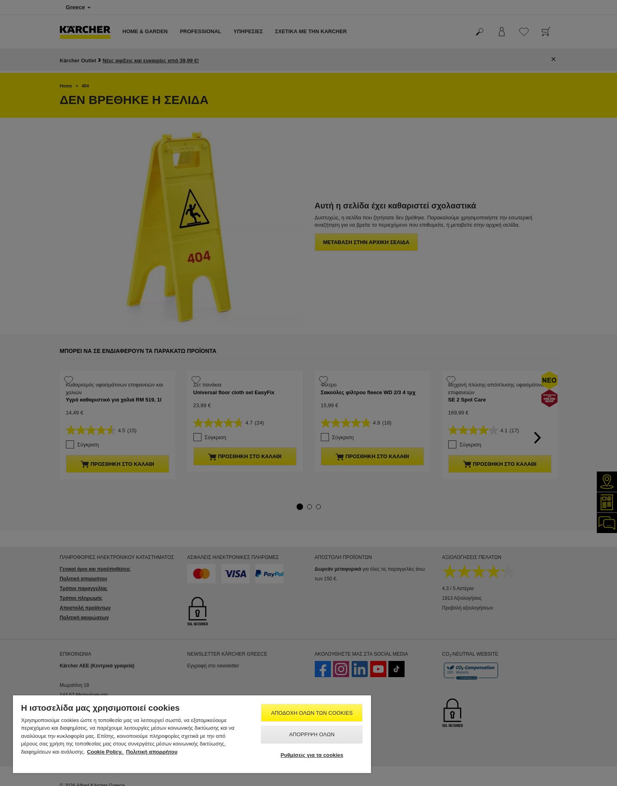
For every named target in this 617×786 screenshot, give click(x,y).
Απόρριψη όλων (312, 734)
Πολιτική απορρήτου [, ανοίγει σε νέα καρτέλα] (152, 752)
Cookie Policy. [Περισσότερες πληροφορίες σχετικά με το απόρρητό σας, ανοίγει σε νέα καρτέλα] (105, 752)
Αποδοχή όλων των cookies (312, 713)
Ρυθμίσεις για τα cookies (311, 755)
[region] (192, 734)
